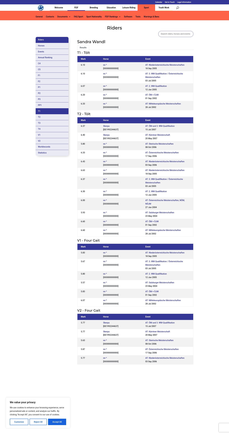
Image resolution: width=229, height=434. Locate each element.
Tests (137, 17)
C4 (39, 63)
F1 (39, 75)
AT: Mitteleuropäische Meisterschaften (163, 104)
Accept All (57, 422)
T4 (39, 129)
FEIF (76, 7)
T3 (39, 123)
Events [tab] (41, 51)
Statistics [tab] (42, 153)
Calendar (158, 2)
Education (111, 7)
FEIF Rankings (111, 17)
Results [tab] (83, 47)
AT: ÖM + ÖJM (151, 95)
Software (128, 17)
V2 (39, 141)
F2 (39, 81)
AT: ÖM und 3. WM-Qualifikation (160, 126)
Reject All (38, 422)
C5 (39, 69)
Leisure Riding (128, 7)
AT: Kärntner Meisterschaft (157, 135)
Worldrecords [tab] (44, 147)
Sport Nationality (94, 17)
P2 (39, 93)
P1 (39, 87)
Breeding (94, 7)
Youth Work (164, 7)
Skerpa (106, 126)
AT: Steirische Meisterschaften (159, 144)
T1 (39, 111)
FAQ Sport (78, 17)
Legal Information (184, 2)
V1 (39, 135)
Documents (62, 17)
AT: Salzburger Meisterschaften (159, 212)
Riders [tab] (41, 40)
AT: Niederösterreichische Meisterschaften (164, 65)
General (39, 17)
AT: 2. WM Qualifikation (156, 86)
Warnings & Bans (151, 17)
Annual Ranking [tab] (45, 57)
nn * (105, 65)
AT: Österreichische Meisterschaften (162, 152)
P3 (39, 99)
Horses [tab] (41, 45)
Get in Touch (170, 2)
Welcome (58, 7)
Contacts (50, 17)
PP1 (40, 105)
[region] (38, 413)
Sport (146, 7)
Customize (19, 422)
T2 (39, 117)
